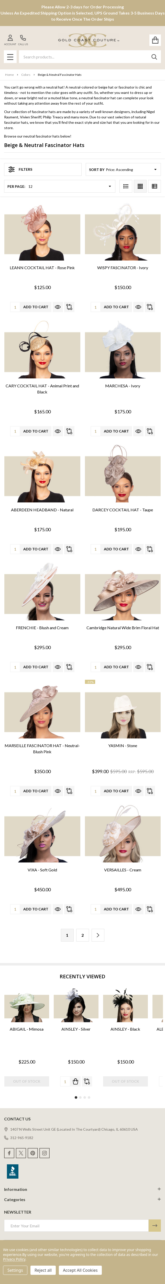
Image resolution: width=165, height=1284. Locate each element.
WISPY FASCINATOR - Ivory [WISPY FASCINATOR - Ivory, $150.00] (122, 267)
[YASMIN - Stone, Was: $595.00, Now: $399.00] (123, 709)
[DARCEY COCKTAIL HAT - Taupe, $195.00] (123, 473)
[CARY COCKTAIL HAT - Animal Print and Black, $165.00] (42, 349)
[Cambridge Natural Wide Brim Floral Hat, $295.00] (123, 591)
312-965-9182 (18, 1137)
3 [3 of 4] (85, 1097)
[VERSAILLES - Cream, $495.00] (123, 833)
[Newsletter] (155, 1225)
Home (9, 75)
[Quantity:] (65, 1081)
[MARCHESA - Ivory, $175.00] (123, 349)
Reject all (43, 1270)
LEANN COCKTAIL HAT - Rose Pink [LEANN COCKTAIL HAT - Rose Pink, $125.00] (42, 267)
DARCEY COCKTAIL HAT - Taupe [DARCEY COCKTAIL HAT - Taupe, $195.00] (122, 509)
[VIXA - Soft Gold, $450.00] (42, 833)
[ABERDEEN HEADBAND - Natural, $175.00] (42, 473)
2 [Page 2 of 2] (82, 935)
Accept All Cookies (80, 1270)
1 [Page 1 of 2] (67, 935)
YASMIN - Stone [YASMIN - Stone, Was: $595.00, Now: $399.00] (122, 745)
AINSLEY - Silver (76, 1029)
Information (82, 1189)
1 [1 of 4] (76, 1097)
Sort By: (97, 169)
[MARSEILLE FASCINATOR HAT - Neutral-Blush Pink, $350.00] (42, 709)
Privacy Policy (14, 1259)
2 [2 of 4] (80, 1097)
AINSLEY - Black (125, 1029)
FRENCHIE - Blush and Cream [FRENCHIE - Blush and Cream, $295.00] (42, 627)
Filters (20, 169)
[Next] (98, 935)
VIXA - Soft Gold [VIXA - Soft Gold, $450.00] (42, 869)
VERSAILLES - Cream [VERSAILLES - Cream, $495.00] (122, 869)
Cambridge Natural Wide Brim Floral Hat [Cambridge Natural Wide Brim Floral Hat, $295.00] (122, 627)
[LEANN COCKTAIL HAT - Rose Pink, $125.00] (42, 231)
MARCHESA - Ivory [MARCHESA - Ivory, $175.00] (122, 385)
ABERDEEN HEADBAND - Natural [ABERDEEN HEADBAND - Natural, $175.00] (42, 509)
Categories (82, 1199)
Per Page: (16, 186)
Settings (15, 1270)
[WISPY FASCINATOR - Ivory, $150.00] (123, 231)
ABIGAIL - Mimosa (26, 1029)
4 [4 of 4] (89, 1097)
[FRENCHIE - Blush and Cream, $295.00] (42, 591)
